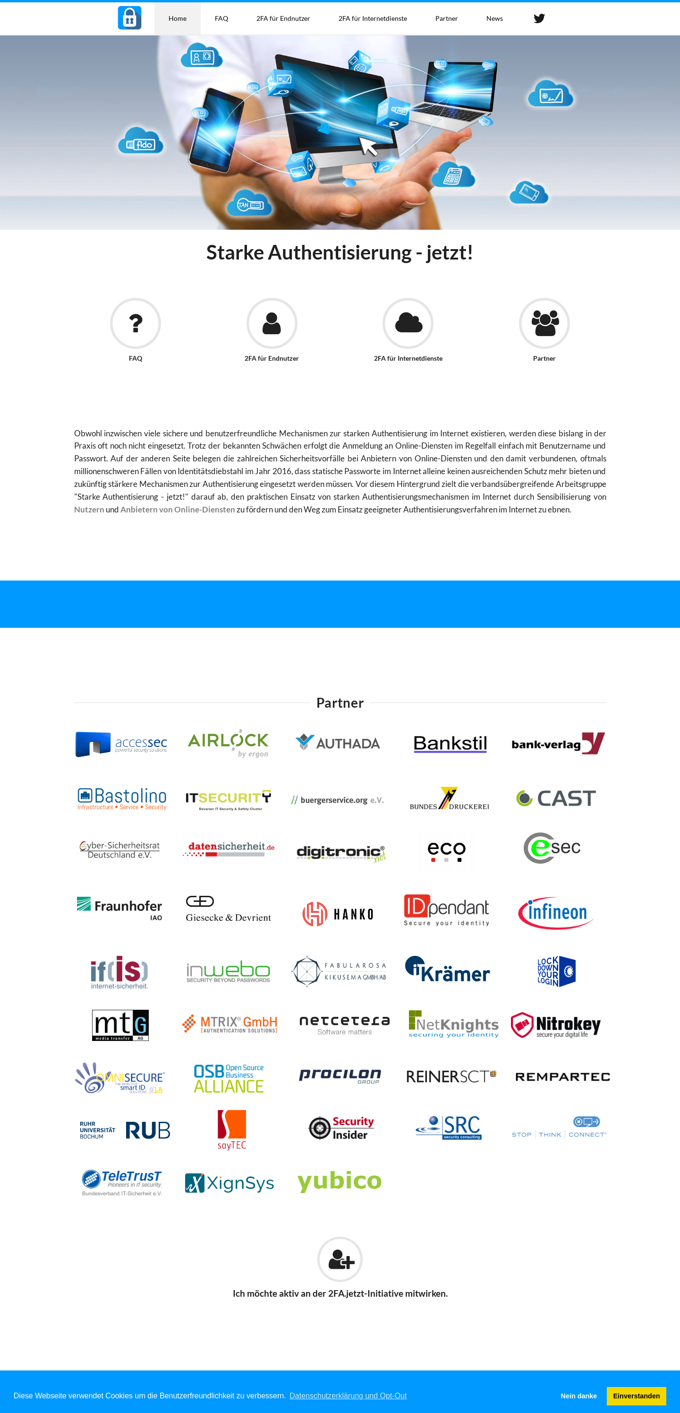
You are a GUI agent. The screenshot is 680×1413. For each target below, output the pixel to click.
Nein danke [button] (579, 1396)
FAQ (221, 18)
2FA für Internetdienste (373, 18)
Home (178, 18)
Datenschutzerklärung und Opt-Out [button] (348, 1396)
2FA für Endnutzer (283, 18)
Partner (446, 18)
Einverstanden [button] (636, 1396)
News (494, 18)
